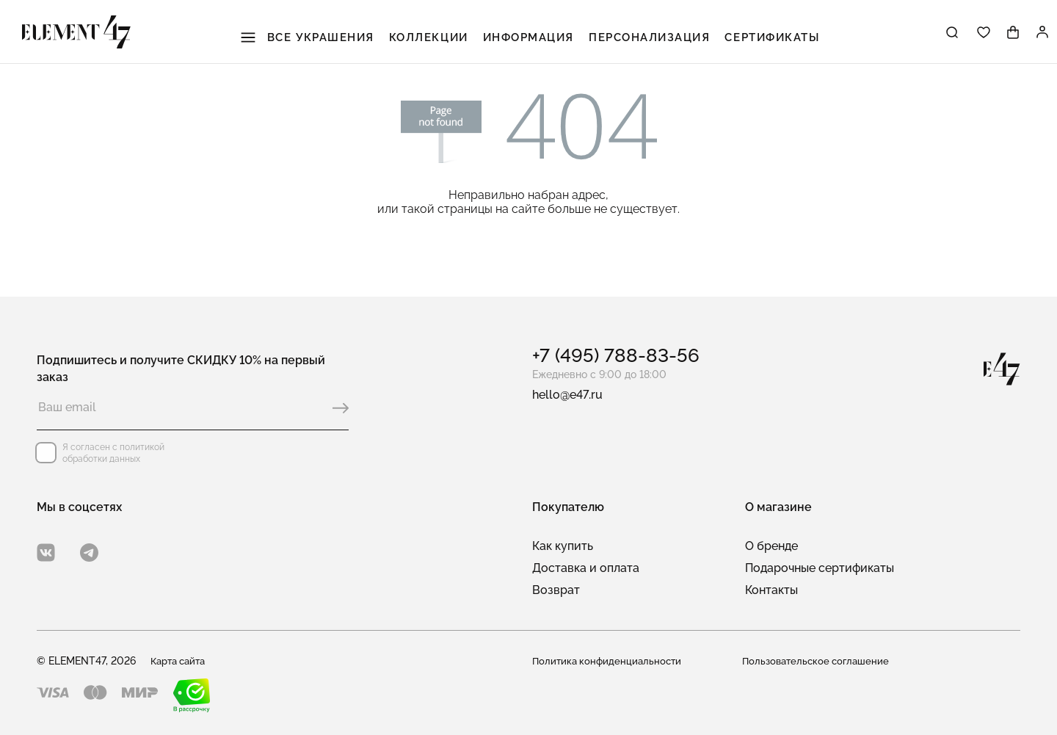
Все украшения (310, 36)
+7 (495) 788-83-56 (616, 355)
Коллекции (431, 36)
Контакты (771, 590)
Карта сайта (181, 661)
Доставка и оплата (585, 568)
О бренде (771, 546)
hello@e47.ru (567, 395)
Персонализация (650, 36)
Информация (529, 36)
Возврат (556, 590)
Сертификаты (772, 36)
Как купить (562, 546)
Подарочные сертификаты (819, 568)
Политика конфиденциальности (609, 661)
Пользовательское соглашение (819, 661)
